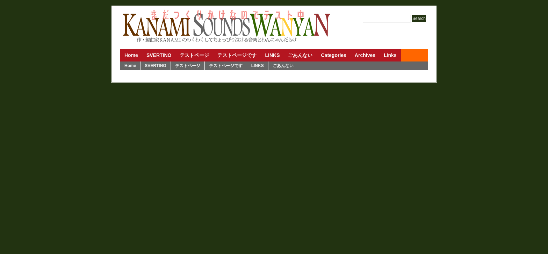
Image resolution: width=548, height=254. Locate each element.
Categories (333, 55)
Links (390, 55)
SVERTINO (159, 55)
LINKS (272, 55)
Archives (365, 55)
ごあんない (300, 55)
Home (131, 55)
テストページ (194, 55)
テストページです (237, 55)
